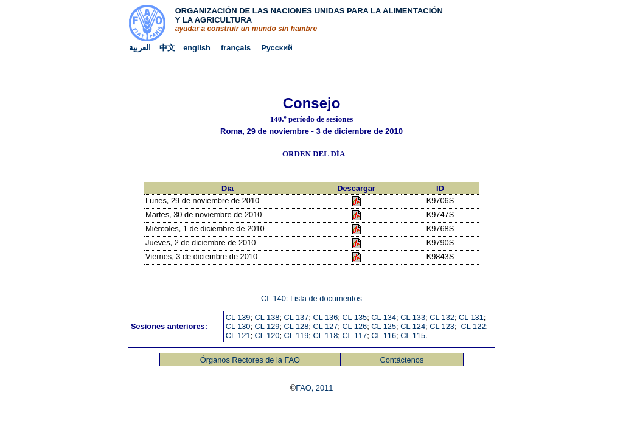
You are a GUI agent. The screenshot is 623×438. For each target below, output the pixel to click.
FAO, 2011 (314, 387)
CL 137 (296, 317)
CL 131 (471, 317)
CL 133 (412, 317)
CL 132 (442, 317)
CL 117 (354, 335)
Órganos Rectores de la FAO (250, 359)
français (237, 47)
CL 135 (354, 317)
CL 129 (267, 326)
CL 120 (267, 335)
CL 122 (473, 326)
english (197, 47)
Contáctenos (401, 359)
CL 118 (325, 335)
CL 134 (383, 317)
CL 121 (238, 335)
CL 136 (325, 317)
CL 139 (238, 317)
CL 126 (354, 326)
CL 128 (296, 326)
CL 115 (412, 335)
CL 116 (383, 335)
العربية (140, 47)
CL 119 (296, 335)
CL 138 (267, 317)
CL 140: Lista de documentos (311, 298)
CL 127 (325, 326)
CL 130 (238, 326)
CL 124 (412, 326)
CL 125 (383, 326)
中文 (167, 47)
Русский (277, 47)
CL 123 (442, 326)
